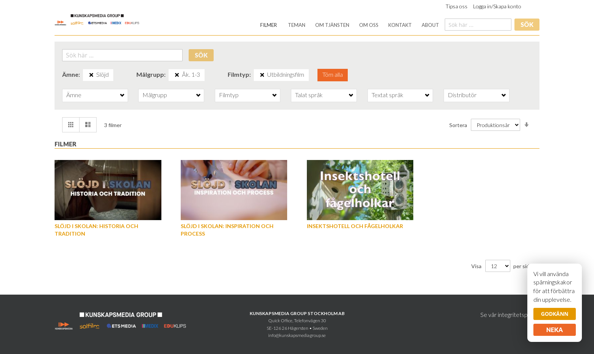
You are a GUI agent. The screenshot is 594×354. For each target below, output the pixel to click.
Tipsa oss (456, 6)
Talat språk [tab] (309, 94)
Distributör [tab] (462, 94)
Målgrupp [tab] (154, 94)
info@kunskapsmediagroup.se (297, 335)
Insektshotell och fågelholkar (355, 226)
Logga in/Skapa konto (497, 6)
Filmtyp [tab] (229, 94)
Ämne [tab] (73, 94)
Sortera (458, 125)
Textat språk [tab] (387, 94)
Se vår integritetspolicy (509, 314)
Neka (554, 329)
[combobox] (478, 25)
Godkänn (554, 313)
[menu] (349, 25)
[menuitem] (268, 25)
